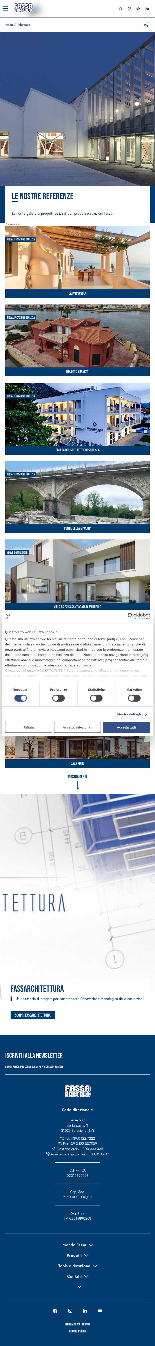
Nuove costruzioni (17, 553)
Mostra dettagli (129, 714)
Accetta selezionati (77, 727)
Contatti (74, 1276)
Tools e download (74, 1265)
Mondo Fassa (74, 1244)
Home (9, 24)
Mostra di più (77, 777)
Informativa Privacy (77, 1324)
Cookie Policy (77, 1331)
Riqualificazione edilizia (21, 239)
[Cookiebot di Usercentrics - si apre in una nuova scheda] (130, 616)
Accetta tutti (126, 727)
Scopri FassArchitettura (33, 1015)
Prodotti (74, 1255)
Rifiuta (29, 727)
